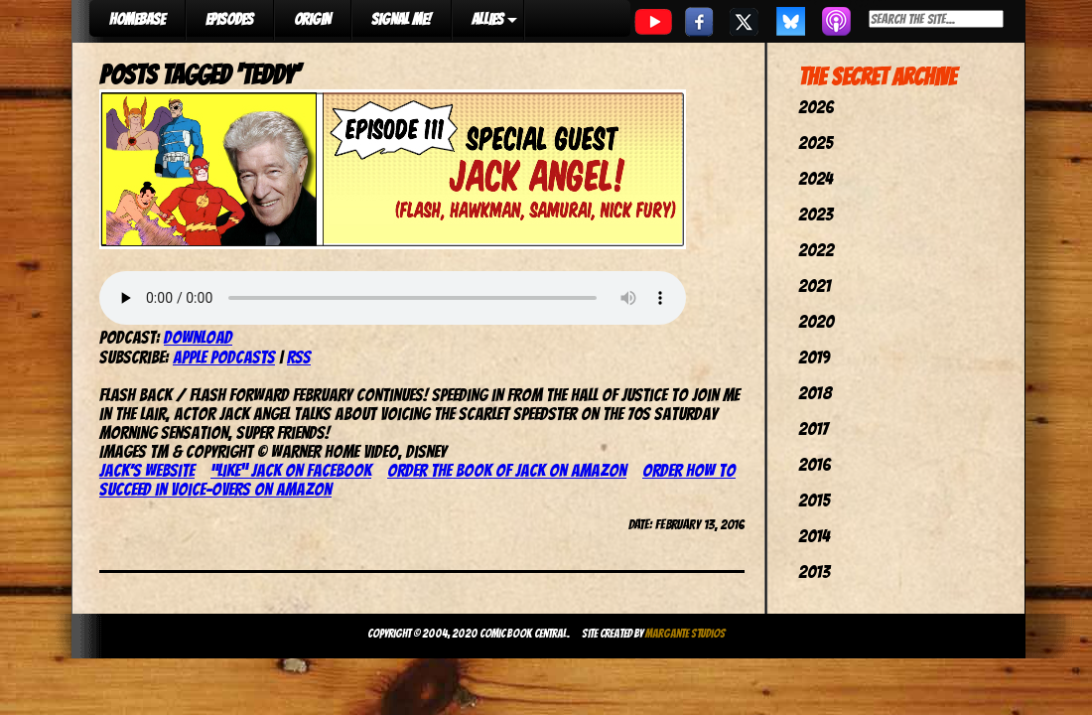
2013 (814, 571)
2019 (814, 357)
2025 (815, 142)
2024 (815, 178)
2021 (814, 285)
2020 (816, 321)
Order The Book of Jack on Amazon (506, 470)
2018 (815, 392)
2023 (815, 214)
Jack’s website (147, 470)
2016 (814, 464)
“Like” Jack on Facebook (290, 470)
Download (198, 337)
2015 (814, 500)
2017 (813, 428)
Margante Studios (685, 633)
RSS (299, 357)
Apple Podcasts (224, 357)
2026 (816, 106)
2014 (814, 535)
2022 (816, 249)
